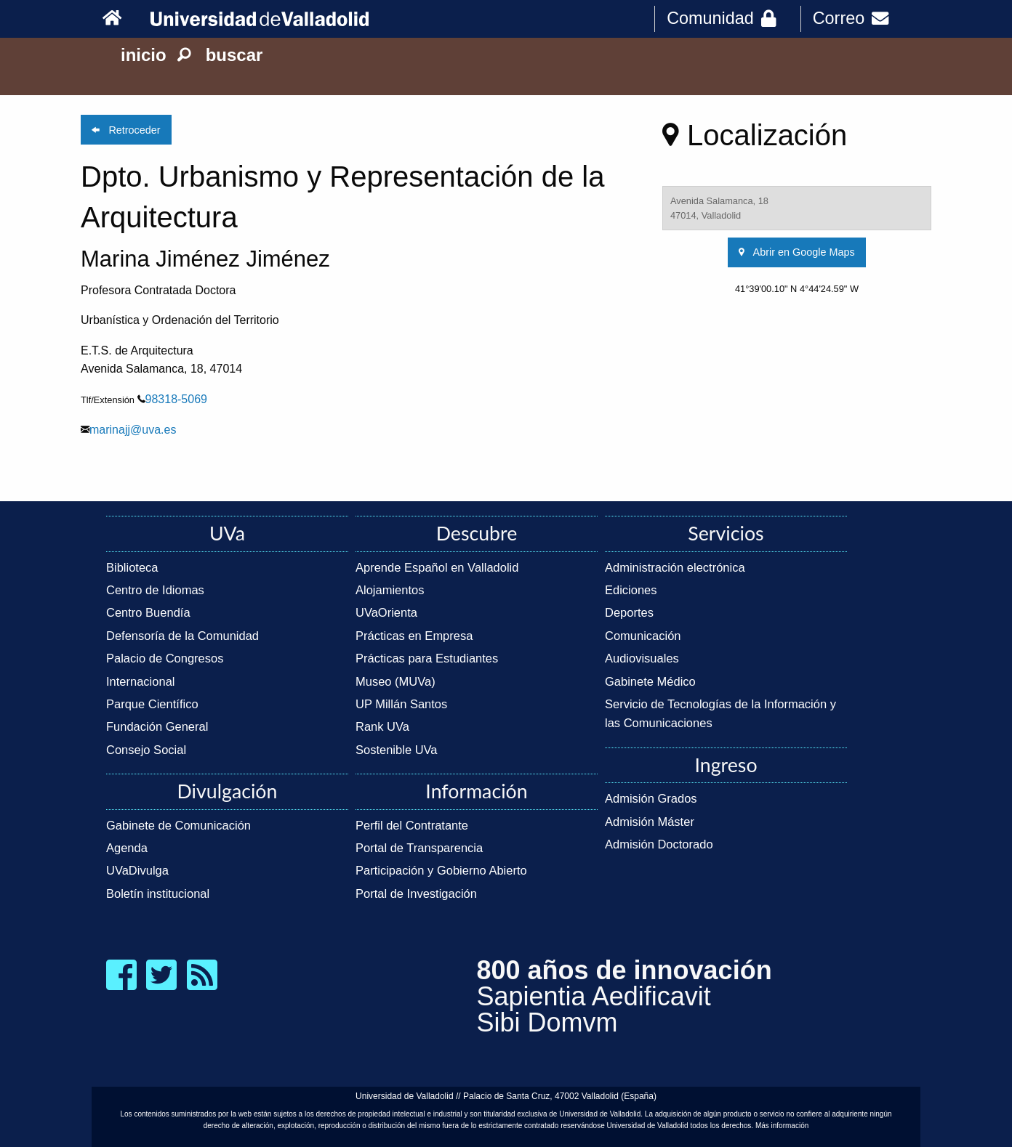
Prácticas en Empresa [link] (414, 635)
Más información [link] (781, 1126)
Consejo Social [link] (146, 749)
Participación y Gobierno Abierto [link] (441, 870)
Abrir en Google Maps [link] (796, 252)
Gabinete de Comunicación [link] (178, 825)
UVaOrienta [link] (386, 612)
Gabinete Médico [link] (650, 681)
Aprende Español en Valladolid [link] (437, 567)
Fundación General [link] (157, 726)
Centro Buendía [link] (148, 612)
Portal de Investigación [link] (416, 893)
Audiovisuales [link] (642, 658)
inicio (143, 55)
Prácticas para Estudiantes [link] (427, 658)
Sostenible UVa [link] (397, 749)
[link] (123, 18)
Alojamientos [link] (390, 589)
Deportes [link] (629, 612)
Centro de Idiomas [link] (155, 589)
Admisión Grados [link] (651, 798)
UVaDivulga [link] (137, 870)
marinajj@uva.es (132, 429)
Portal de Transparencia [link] (419, 847)
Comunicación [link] (643, 635)
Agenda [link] (127, 847)
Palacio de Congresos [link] (164, 658)
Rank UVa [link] (382, 726)
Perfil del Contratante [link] (412, 825)
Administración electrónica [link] (675, 567)
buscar (220, 55)
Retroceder (126, 130)
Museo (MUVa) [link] (395, 681)
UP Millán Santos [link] (401, 703)
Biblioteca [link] (132, 567)
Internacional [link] (140, 681)
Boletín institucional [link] (157, 893)
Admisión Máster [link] (649, 821)
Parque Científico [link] (152, 703)
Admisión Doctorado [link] (659, 844)
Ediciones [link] (631, 589)
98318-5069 (176, 399)
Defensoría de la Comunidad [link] (182, 635)
